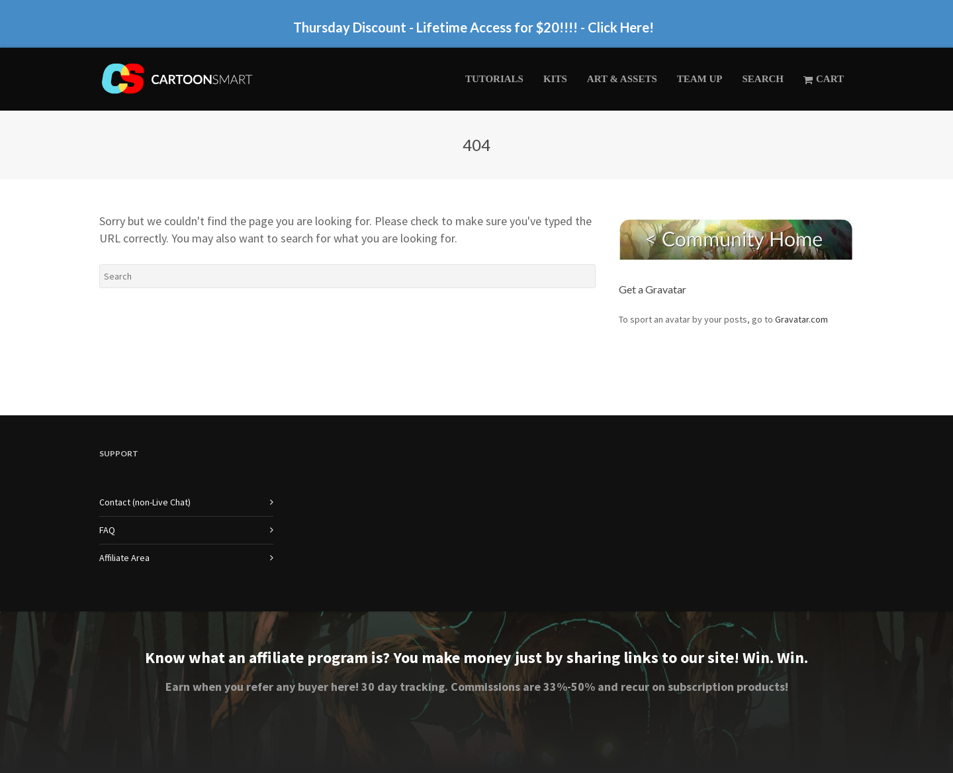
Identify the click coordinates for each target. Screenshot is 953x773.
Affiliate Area (124, 558)
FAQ (107, 530)
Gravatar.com (801, 319)
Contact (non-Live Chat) (145, 502)
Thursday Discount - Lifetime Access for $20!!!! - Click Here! (473, 27)
